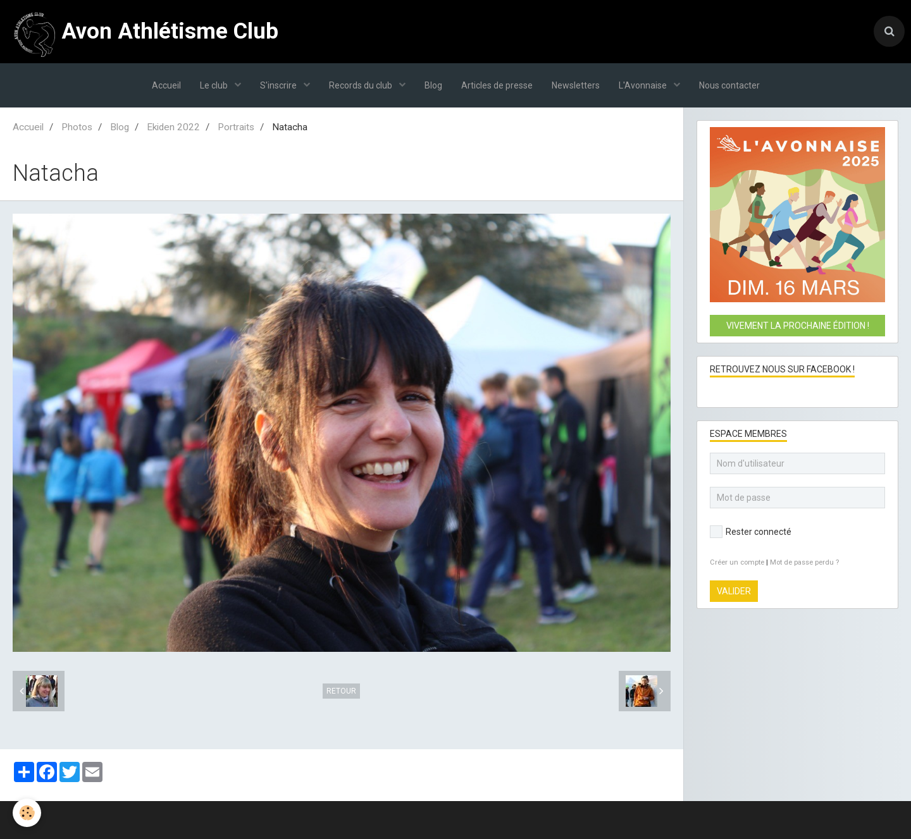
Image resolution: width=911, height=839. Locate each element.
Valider (734, 591)
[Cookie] (27, 813)
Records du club (361, 85)
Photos (76, 127)
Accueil (166, 85)
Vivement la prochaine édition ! (797, 326)
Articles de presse (497, 85)
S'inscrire (279, 85)
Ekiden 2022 (173, 127)
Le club (215, 85)
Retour (341, 691)
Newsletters (576, 85)
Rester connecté (750, 531)
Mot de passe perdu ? (804, 562)
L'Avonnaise (644, 85)
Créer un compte (737, 562)
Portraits (236, 127)
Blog (433, 85)
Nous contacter (729, 85)
